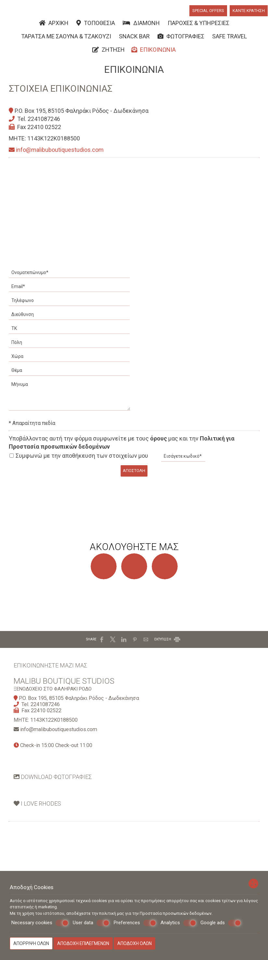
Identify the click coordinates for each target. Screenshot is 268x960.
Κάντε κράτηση (249, 11)
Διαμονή (141, 24)
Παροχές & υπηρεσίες (198, 24)
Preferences (135, 923)
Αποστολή (134, 475)
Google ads (220, 923)
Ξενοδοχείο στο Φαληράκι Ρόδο (55, 710)
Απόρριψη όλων (31, 943)
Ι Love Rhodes (40, 827)
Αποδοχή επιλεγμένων (83, 943)
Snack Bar (134, 38)
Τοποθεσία (95, 24)
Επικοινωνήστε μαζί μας (53, 683)
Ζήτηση (108, 52)
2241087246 (45, 124)
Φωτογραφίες (181, 38)
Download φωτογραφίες (55, 798)
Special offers (208, 11)
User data (91, 923)
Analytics (178, 923)
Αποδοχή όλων (134, 943)
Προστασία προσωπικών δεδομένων (175, 913)
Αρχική (54, 24)
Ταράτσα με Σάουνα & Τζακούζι (66, 38)
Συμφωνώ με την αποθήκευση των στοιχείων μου (79, 460)
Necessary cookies (40, 923)
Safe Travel (229, 38)
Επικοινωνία (153, 52)
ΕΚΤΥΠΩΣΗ (167, 655)
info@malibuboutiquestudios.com (57, 155)
